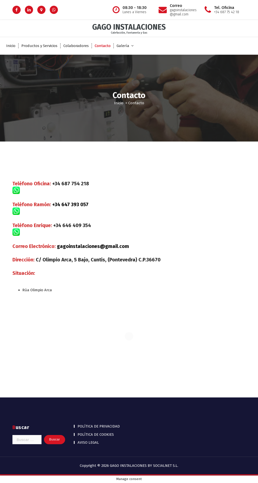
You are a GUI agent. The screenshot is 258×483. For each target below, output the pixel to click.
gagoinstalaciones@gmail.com (93, 246)
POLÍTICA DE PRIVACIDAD (99, 426)
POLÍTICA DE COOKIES (96, 434)
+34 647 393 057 (70, 204)
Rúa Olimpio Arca (37, 290)
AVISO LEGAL (88, 442)
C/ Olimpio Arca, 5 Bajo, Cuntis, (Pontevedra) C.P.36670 (98, 260)
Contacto (103, 46)
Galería (123, 46)
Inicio (10, 46)
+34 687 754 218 (70, 184)
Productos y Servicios (39, 46)
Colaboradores (76, 46)
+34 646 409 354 (72, 225)
